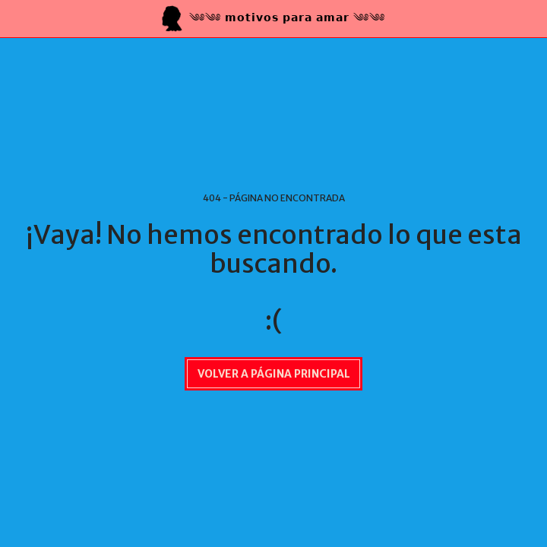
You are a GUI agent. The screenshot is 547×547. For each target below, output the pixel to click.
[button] (17, 18)
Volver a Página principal (274, 374)
